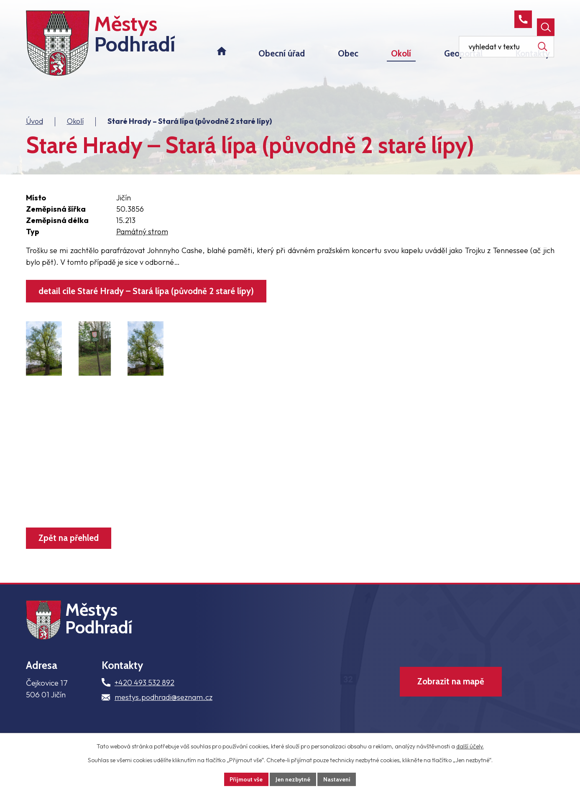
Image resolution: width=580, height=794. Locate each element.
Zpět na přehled (69, 543)
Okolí (75, 126)
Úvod (34, 126)
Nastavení (337, 779)
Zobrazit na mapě (449, 690)
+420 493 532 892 (144, 690)
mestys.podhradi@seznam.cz (163, 705)
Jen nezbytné (293, 779)
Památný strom (142, 236)
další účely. (470, 746)
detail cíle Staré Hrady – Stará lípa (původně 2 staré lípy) (147, 296)
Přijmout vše (246, 779)
